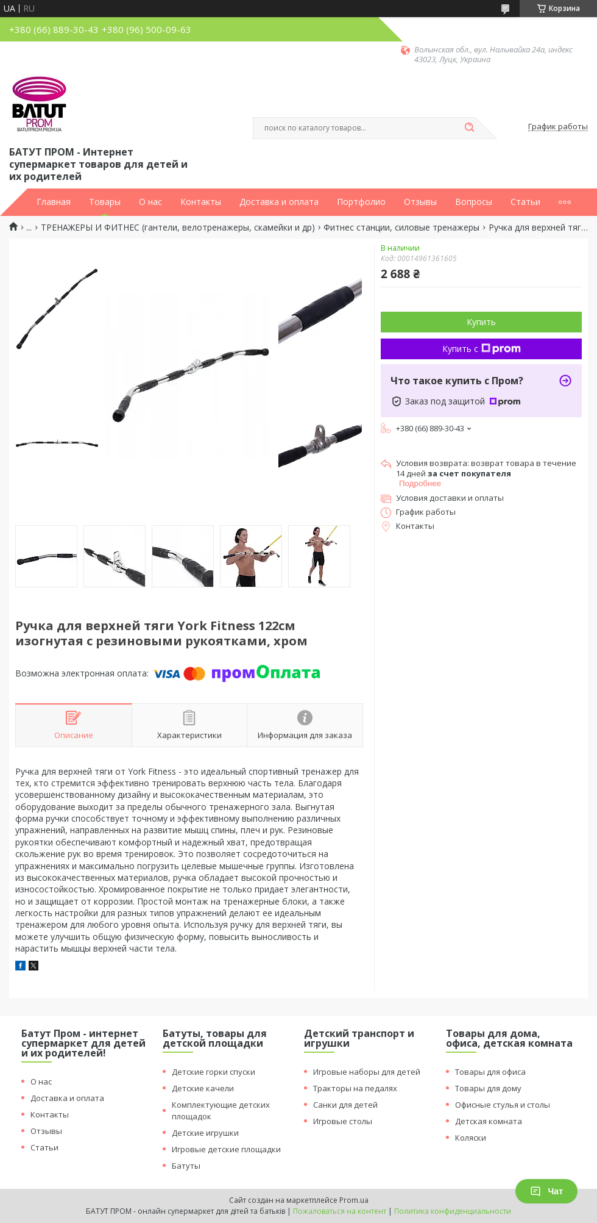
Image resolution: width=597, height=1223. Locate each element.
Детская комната (488, 1121)
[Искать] (469, 128)
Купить (481, 322)
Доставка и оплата (279, 202)
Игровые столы (342, 1121)
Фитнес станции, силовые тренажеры (401, 227)
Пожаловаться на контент (339, 1211)
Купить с (481, 348)
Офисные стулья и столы (502, 1104)
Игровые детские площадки (226, 1149)
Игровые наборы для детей (366, 1071)
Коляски (470, 1137)
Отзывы (420, 202)
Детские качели (203, 1088)
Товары (105, 202)
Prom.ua (354, 1200)
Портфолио (361, 202)
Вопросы (473, 202)
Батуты (186, 1165)
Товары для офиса (490, 1071)
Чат (546, 1191)
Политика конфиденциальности (452, 1211)
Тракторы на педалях (355, 1088)
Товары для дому (488, 1088)
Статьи (525, 202)
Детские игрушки (205, 1132)
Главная (54, 202)
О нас (150, 202)
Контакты (200, 202)
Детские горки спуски (213, 1071)
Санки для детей (345, 1104)
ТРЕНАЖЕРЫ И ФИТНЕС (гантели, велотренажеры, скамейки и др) (178, 227)
